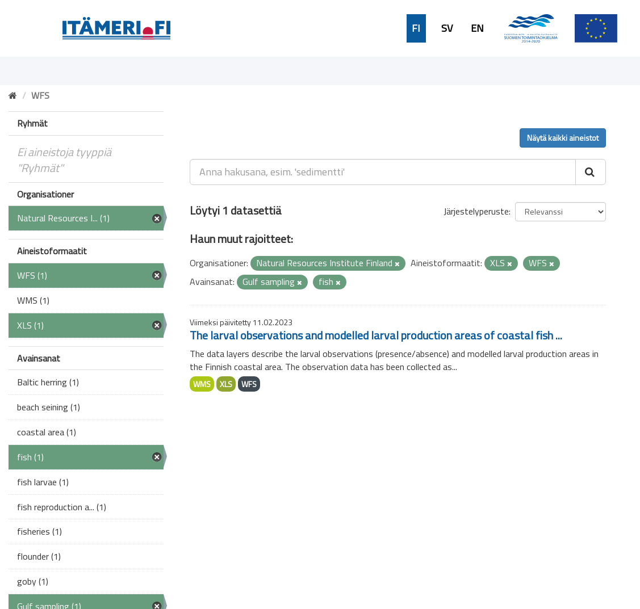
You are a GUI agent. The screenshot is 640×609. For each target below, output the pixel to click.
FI (416, 28)
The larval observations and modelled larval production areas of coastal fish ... (376, 335)
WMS (202, 384)
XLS (226, 384)
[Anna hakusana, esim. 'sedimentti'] (383, 172)
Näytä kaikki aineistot (563, 138)
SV (447, 28)
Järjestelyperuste (476, 211)
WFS (249, 384)
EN (477, 28)
